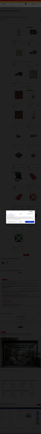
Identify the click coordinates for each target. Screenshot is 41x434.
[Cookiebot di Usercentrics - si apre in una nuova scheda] (30, 211)
